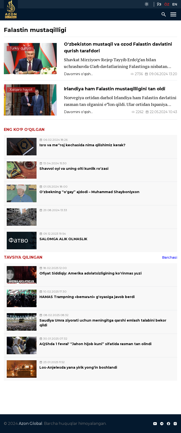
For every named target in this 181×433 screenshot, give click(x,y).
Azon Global (30, 423)
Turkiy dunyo (20, 48)
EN (174, 4)
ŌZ (166, 4)
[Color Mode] (146, 4)
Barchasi (169, 257)
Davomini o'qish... (78, 74)
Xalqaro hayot (21, 89)
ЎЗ (159, 4)
